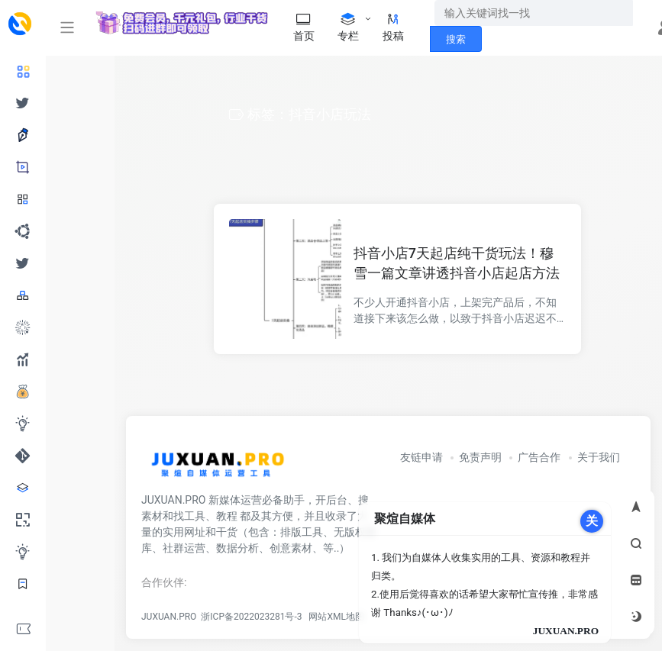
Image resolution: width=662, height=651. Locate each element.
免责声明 (480, 457)
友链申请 (421, 457)
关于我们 (598, 457)
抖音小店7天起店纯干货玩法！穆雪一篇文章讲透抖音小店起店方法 (457, 263)
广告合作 (539, 457)
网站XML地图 (333, 616)
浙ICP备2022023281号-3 (251, 616)
